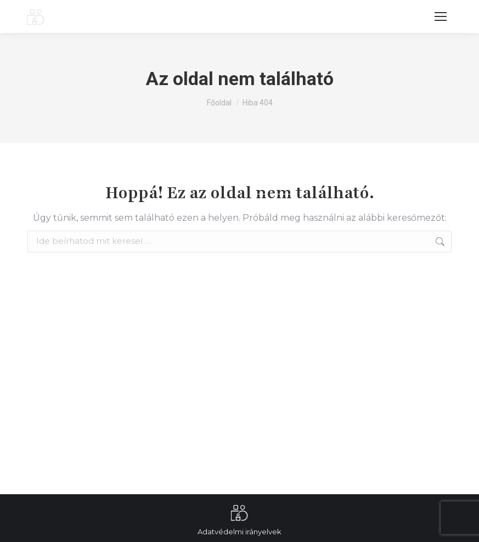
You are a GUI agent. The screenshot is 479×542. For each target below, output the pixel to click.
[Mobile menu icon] (441, 16)
